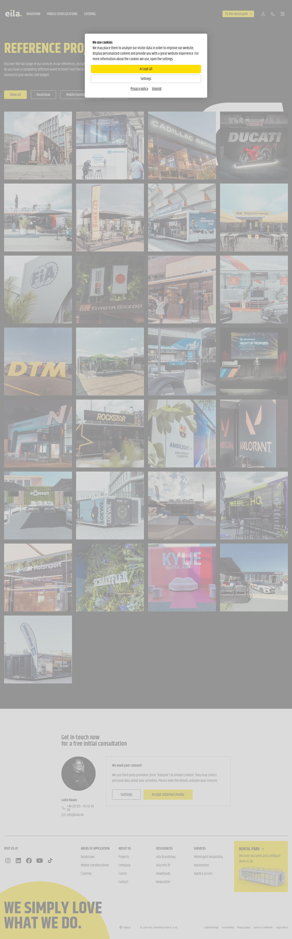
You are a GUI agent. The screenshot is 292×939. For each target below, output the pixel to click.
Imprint (156, 89)
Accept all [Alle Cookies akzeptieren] (146, 69)
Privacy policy (139, 89)
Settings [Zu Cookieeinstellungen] (146, 79)
